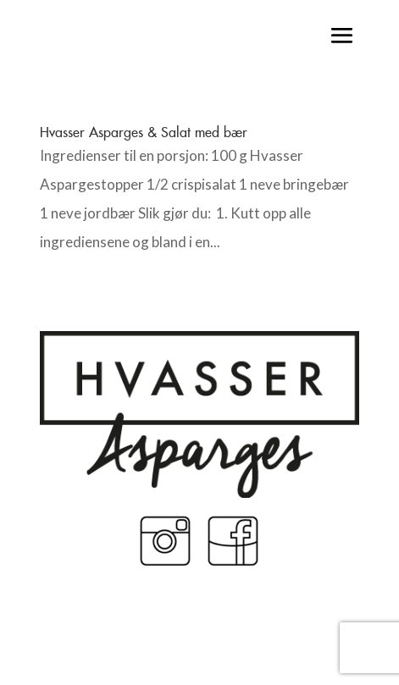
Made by (199, 631)
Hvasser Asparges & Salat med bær (143, 132)
